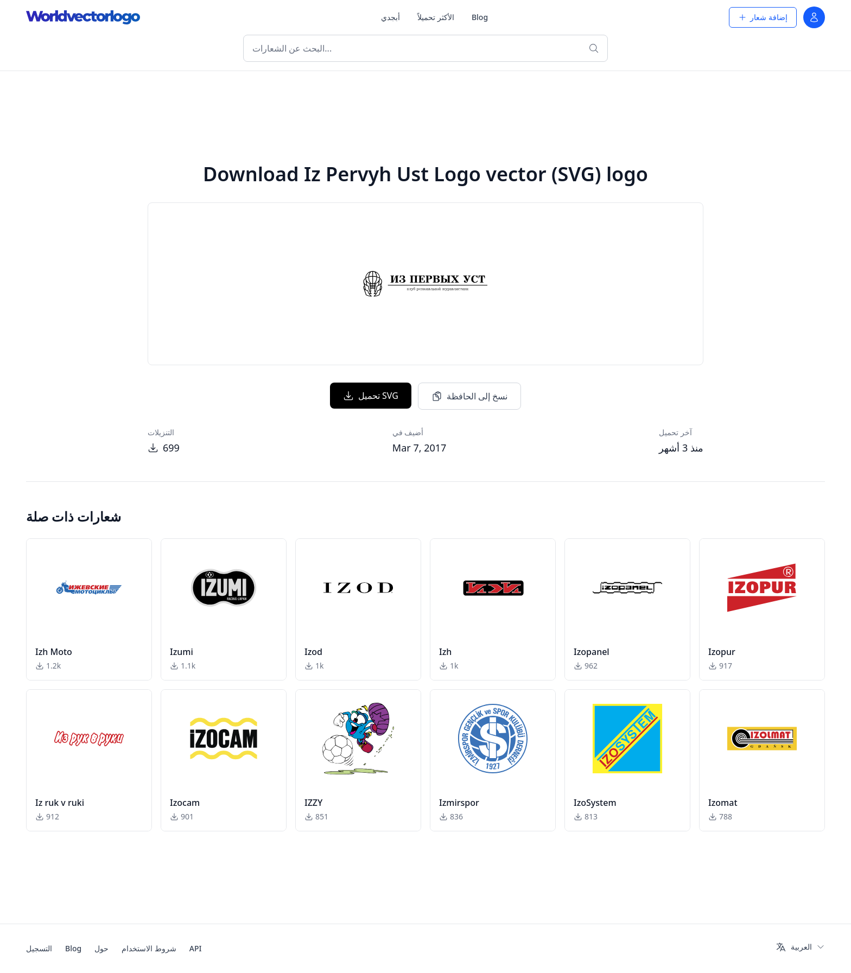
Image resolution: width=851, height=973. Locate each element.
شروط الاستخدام (149, 948)
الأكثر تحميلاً (435, 17)
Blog (480, 17)
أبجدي (390, 17)
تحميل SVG (370, 396)
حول (101, 948)
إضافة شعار (763, 17)
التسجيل (39, 948)
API (195, 948)
